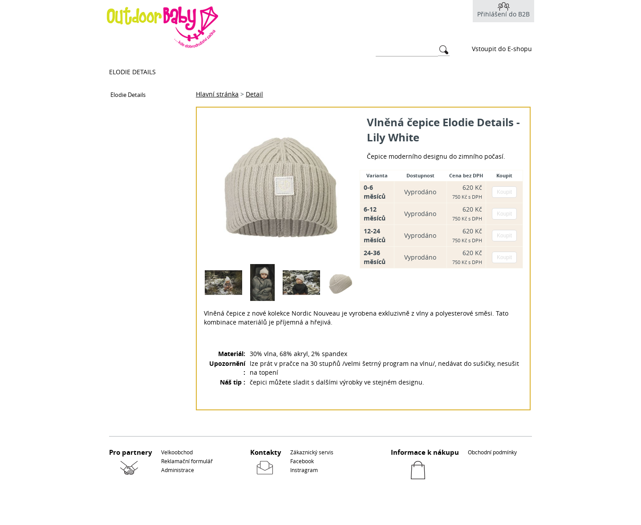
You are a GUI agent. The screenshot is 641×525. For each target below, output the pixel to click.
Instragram (304, 469)
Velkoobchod (177, 452)
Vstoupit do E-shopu (502, 48)
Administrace (177, 469)
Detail (254, 94)
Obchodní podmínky (492, 452)
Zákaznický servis (311, 452)
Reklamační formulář (187, 461)
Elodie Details (132, 72)
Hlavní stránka (217, 94)
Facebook (302, 461)
